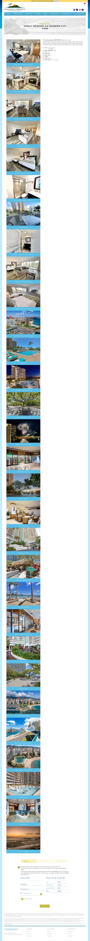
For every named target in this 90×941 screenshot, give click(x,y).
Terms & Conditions (19, 934)
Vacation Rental (26, 923)
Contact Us (28, 933)
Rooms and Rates (50, 928)
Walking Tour (29, 935)
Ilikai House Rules (53, 919)
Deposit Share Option (26, 898)
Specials (48, 931)
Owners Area (70, 935)
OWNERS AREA (66, 13)
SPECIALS (28, 13)
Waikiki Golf (49, 935)
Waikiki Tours (49, 933)
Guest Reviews (29, 928)
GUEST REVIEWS (79, 13)
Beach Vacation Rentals (49, 923)
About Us (70, 933)
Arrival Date (24, 884)
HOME (8, 13)
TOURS (38, 13)
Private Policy (13, 934)
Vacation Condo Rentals (60, 923)
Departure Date (25, 889)
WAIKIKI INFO (18, 13)
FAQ (45, 13)
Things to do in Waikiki (8, 924)
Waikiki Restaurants (72, 928)
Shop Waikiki (70, 931)
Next (44, 906)
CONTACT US (54, 13)
